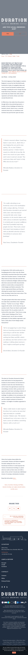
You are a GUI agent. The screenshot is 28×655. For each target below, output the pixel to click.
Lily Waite (20, 484)
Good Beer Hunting (13, 484)
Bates (6, 484)
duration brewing (7, 487)
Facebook (4, 566)
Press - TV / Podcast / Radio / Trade (10, 56)
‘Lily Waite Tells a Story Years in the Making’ (14, 72)
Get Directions (4, 552)
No (20, 33)
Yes (8, 33)
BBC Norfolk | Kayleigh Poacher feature (16, 517)
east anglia (14, 487)
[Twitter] (14, 508)
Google (3, 564)
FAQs (3, 578)
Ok (14, 652)
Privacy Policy (5, 581)
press (16, 489)
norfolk (12, 489)
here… (14, 478)
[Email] (18, 508)
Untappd (3, 563)
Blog (11, 54)
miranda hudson (21, 487)
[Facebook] (10, 508)
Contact (3, 575)
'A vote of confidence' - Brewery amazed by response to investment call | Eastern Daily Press (13, 522)
